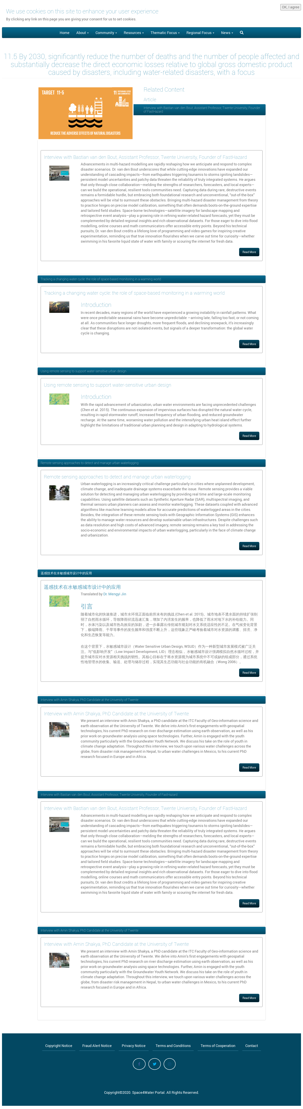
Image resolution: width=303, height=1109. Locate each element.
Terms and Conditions (173, 1045)
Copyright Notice (58, 1045)
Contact (251, 1045)
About (82, 32)
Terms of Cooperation (218, 1045)
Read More (249, 252)
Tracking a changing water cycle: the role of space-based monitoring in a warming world (101, 279)
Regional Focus (200, 32)
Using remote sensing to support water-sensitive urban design (83, 371)
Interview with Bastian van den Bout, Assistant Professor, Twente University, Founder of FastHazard (202, 110)
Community (106, 32)
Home (64, 32)
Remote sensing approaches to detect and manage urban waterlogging (90, 463)
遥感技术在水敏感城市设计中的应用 (66, 573)
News (227, 32)
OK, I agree (290, 6)
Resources (134, 32)
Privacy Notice (134, 1045)
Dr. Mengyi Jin (114, 594)
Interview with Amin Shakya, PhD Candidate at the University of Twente (89, 700)
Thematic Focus (165, 32)
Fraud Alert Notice (97, 1045)
